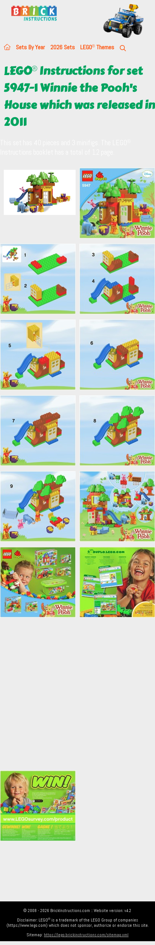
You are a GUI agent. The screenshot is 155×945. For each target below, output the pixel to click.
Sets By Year (30, 47)
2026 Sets (62, 47)
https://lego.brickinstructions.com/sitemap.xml (86, 934)
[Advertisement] (71, 694)
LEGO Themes (97, 47)
